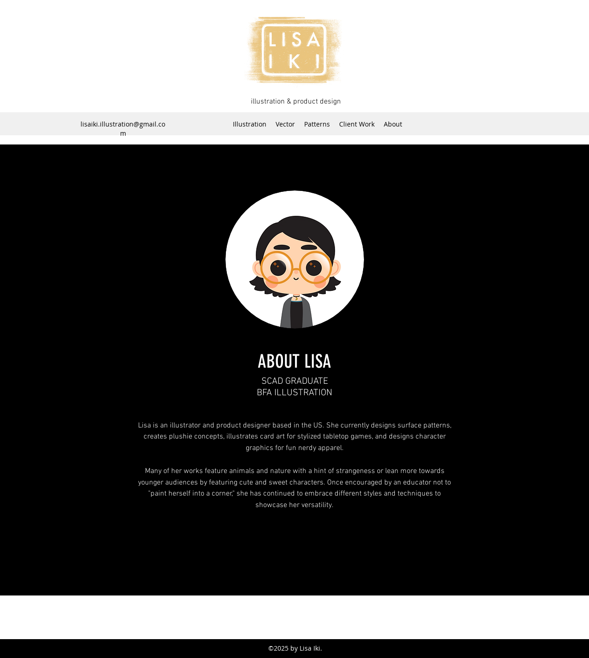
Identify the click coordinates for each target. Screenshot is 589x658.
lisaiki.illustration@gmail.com (123, 129)
